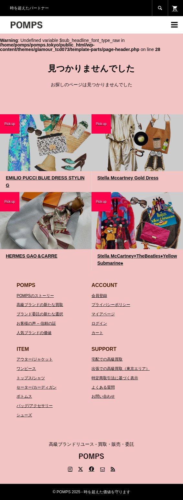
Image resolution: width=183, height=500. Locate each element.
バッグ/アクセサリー (34, 405)
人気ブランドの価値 (33, 333)
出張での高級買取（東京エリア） (121, 368)
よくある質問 (103, 387)
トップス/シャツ (30, 378)
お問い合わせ (103, 396)
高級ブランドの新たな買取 (39, 304)
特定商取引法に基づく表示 (115, 378)
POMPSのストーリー (35, 295)
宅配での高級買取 (107, 359)
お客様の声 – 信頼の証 (36, 323)
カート (97, 333)
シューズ (24, 415)
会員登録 (99, 295)
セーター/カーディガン (36, 387)
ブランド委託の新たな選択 (39, 314)
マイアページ (103, 314)
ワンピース (26, 368)
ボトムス (24, 396)
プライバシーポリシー (111, 304)
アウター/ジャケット (34, 359)
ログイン (99, 323)
